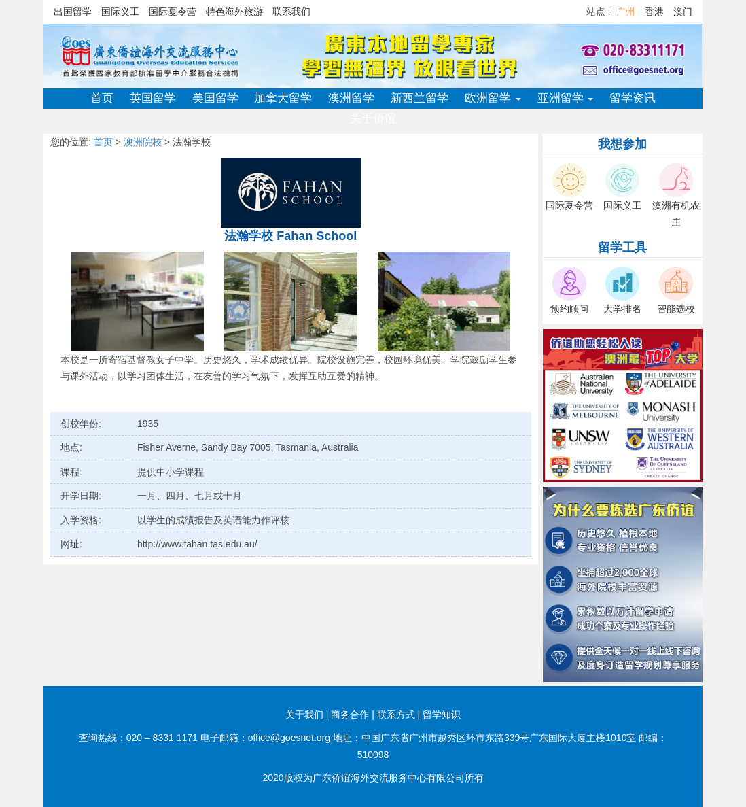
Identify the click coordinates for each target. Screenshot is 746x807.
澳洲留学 (351, 98)
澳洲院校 (143, 142)
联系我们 (291, 11)
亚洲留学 (565, 98)
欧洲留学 (493, 98)
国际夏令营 (172, 11)
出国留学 (73, 11)
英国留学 (153, 98)
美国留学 (215, 98)
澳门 (682, 11)
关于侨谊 (373, 118)
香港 (654, 11)
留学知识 (442, 714)
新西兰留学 (419, 98)
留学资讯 (632, 98)
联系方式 (396, 714)
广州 (625, 11)
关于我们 (304, 714)
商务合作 (350, 714)
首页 (101, 98)
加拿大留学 (283, 98)
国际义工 (120, 11)
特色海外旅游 (234, 11)
